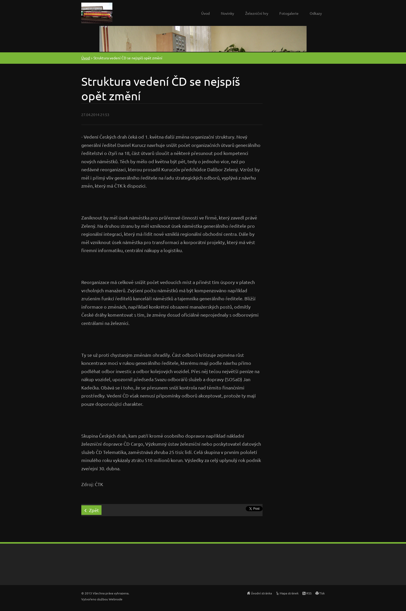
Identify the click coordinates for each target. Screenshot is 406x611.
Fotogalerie (289, 13)
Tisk (322, 593)
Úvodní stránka (261, 593)
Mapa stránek (289, 593)
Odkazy (316, 13)
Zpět (94, 510)
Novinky (227, 13)
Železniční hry (256, 13)
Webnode (115, 599)
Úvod (205, 13)
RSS (308, 593)
